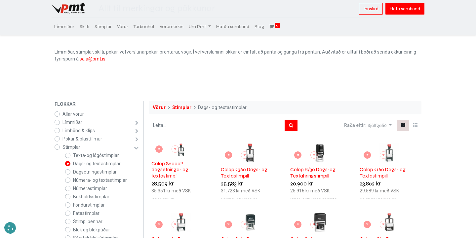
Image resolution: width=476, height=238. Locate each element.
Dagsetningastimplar (95, 172)
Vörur (159, 107)
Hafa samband (402, 9)
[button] (380, 125)
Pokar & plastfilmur (82, 138)
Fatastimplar (86, 213)
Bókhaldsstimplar (91, 196)
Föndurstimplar (89, 205)
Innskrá (368, 9)
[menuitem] (67, 26)
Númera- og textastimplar (100, 180)
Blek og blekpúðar (91, 229)
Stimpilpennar (87, 221)
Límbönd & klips (78, 130)
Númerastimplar (90, 188)
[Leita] (291, 125)
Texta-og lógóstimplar (96, 155)
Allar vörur (73, 114)
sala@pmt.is (92, 58)
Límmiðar (72, 122)
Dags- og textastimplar (97, 163)
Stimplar (71, 147)
